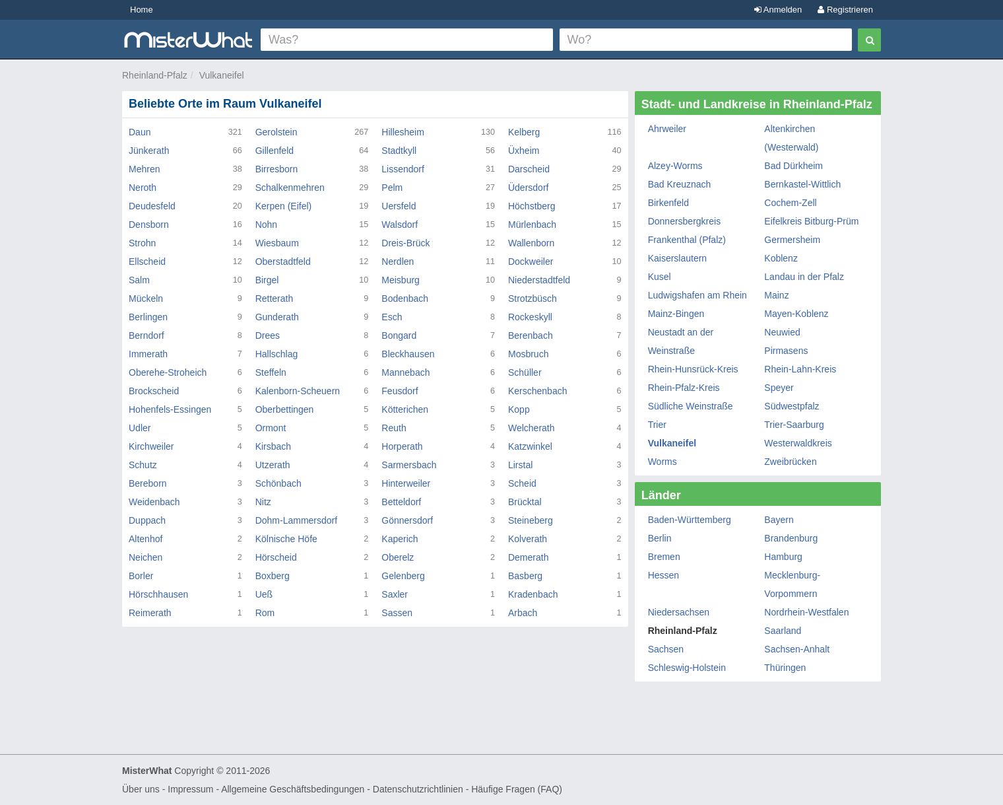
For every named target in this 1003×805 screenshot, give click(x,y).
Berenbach (530, 335)
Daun (139, 132)
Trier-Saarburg (794, 424)
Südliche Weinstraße (690, 406)
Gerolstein (276, 132)
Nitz (263, 502)
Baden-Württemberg (689, 519)
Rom (265, 613)
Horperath (401, 446)
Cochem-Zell (790, 202)
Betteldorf (401, 502)
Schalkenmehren (290, 187)
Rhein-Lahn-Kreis (800, 369)
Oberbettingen (284, 409)
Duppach (147, 520)
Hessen (663, 575)
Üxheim (523, 150)
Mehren (144, 169)
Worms (662, 461)
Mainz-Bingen (676, 313)
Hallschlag (276, 354)
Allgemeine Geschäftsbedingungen (292, 789)
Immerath (148, 354)
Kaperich (399, 539)
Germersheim (792, 239)
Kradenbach (533, 594)
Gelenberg (402, 576)
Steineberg (530, 520)
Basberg (525, 576)
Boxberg (272, 576)
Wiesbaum (277, 243)
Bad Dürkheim (793, 165)
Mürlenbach (532, 224)
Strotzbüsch (532, 298)
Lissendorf (402, 169)
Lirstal (520, 465)
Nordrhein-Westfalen (806, 612)
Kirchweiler (151, 446)
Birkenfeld (668, 202)
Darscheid (529, 169)
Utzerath (272, 465)
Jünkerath (149, 150)
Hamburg (783, 556)
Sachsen (666, 649)
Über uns (141, 789)
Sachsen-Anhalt (796, 649)
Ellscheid (147, 261)
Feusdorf (399, 391)
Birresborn (276, 169)
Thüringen (785, 667)
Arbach (522, 613)
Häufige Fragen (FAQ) (516, 789)
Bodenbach (404, 298)
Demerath (528, 557)
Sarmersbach (408, 465)
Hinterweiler (405, 483)
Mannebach (405, 372)
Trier (657, 424)
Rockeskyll (530, 317)
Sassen (396, 613)
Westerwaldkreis (797, 443)
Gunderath (277, 317)
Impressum (190, 789)
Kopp (519, 409)
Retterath (274, 298)
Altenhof (145, 539)
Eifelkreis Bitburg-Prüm (811, 221)
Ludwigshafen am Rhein (697, 295)
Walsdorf (399, 224)
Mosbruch (528, 354)
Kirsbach (273, 446)
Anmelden (778, 10)
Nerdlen (397, 261)
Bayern (778, 519)
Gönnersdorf (407, 520)
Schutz (143, 465)
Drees (267, 335)
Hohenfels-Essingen (170, 409)
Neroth (142, 187)
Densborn (149, 224)
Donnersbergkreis (684, 221)
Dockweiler (530, 261)
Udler (139, 428)
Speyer (778, 387)
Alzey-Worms (675, 165)
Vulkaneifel (221, 75)
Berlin (660, 538)
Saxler (394, 594)
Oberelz (397, 557)
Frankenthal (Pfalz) (687, 239)
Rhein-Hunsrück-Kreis (693, 369)
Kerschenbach (537, 391)
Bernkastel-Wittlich (802, 184)
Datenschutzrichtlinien (418, 789)
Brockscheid (154, 391)
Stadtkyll (398, 150)
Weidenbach (154, 502)
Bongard (398, 335)
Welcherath (531, 428)
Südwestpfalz (791, 406)
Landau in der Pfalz (804, 276)
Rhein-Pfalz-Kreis (684, 387)
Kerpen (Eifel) (283, 206)
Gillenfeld (274, 150)
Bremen (664, 556)
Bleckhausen (407, 354)
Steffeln (270, 372)
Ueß (264, 594)
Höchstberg (532, 206)
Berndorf (146, 335)
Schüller (525, 372)
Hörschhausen (158, 594)
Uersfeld (398, 206)
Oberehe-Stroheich (168, 372)
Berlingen (148, 317)
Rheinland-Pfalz (154, 75)
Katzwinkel (530, 446)
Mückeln (146, 298)
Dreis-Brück (405, 243)
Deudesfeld (152, 206)
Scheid (522, 483)
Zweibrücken (790, 461)
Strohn (142, 243)
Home (141, 10)
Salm (139, 280)
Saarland (782, 630)
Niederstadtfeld (539, 280)
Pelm (392, 187)
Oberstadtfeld (283, 261)
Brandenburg (791, 538)
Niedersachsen (678, 612)
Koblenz (781, 258)
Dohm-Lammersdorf (296, 520)
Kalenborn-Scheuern (297, 391)
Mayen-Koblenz (796, 313)
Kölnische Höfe (286, 539)
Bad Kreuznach (679, 184)
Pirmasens (786, 350)
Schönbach (278, 483)
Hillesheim (402, 132)
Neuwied (782, 332)
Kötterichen (404, 409)
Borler (141, 576)
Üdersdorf (528, 187)
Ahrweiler (667, 128)
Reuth (393, 428)
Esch (391, 317)
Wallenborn (531, 243)
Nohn (266, 224)
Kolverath (527, 539)
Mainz (776, 295)
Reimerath (150, 613)
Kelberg (524, 132)
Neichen (145, 557)
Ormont (270, 428)
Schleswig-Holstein (687, 667)
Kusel (659, 276)
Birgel (267, 280)
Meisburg (400, 280)
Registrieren (845, 10)
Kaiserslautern (677, 258)
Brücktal (525, 502)
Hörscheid (276, 557)
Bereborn (148, 483)
